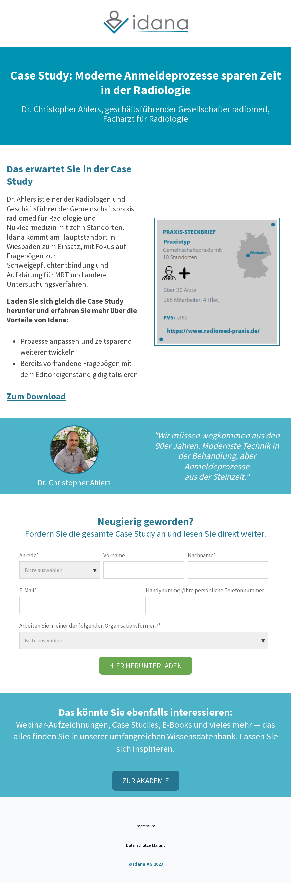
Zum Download (36, 396)
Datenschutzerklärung (145, 845)
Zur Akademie (145, 780)
